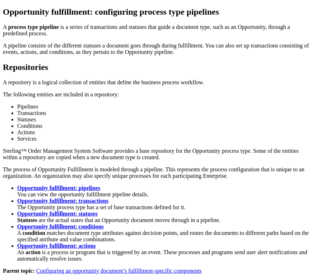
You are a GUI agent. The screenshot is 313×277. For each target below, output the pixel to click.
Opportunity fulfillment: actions (56, 246)
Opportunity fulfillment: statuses (57, 214)
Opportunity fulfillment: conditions (60, 226)
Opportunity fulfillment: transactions (62, 201)
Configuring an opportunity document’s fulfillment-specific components (119, 271)
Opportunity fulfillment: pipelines (58, 188)
